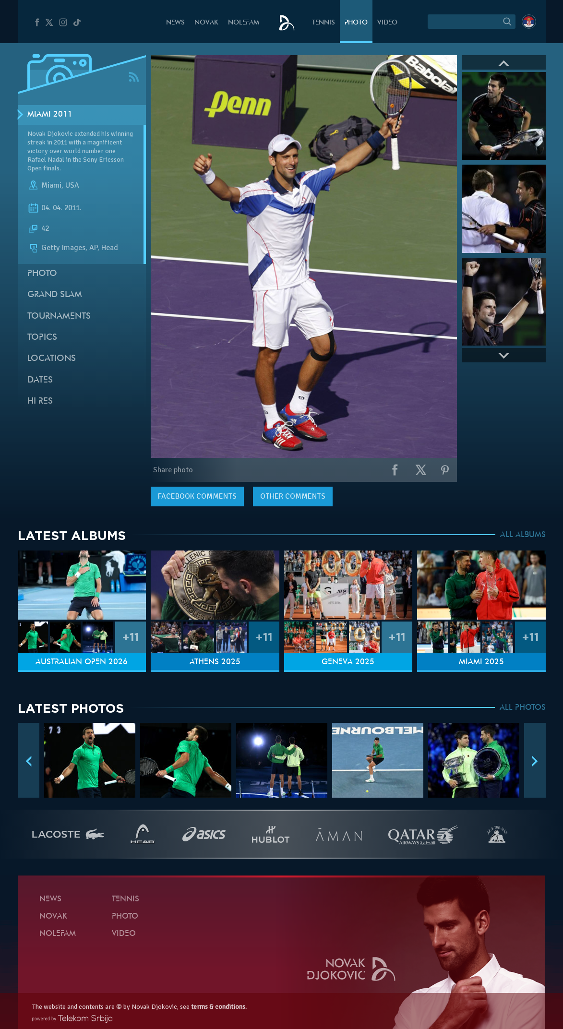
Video (387, 22)
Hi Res (40, 401)
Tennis (323, 22)
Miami (51, 185)
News (175, 22)
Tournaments (59, 316)
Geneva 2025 (348, 662)
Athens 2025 (215, 662)
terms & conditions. (219, 1007)
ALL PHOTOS (523, 708)
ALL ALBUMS (523, 535)
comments (197, 496)
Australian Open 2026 (82, 662)
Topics (42, 337)
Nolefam (243, 22)
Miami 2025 (481, 662)
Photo (356, 22)
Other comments (292, 496)
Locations (51, 358)
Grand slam (54, 294)
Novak (206, 22)
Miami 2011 (49, 115)
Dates (40, 380)
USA (72, 185)
